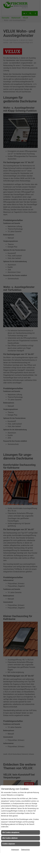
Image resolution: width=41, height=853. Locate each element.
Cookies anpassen (8, 844)
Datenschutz (25, 849)
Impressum (15, 849)
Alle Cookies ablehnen (10, 838)
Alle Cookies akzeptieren (10, 832)
